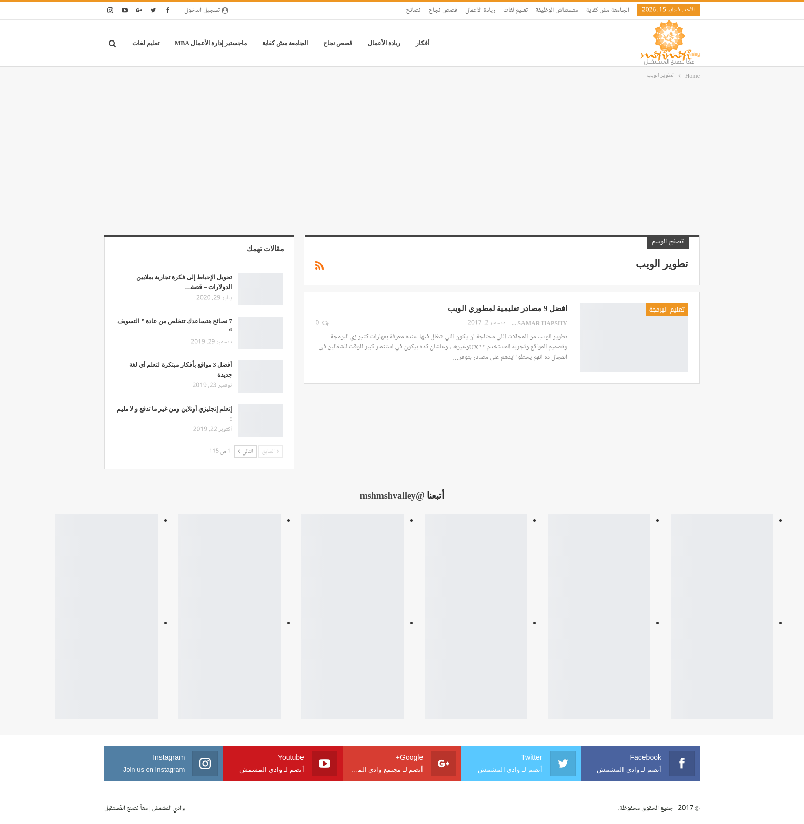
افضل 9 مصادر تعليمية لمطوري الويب (507, 308)
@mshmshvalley (392, 495)
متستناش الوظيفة (556, 10)
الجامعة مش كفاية (607, 10)
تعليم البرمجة (667, 309)
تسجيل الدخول (206, 10)
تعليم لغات (515, 10)
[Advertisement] (402, 158)
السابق (270, 451)
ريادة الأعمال (480, 10)
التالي (245, 451)
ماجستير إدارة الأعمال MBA (211, 43)
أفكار (422, 43)
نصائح (413, 10)
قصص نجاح (442, 10)
